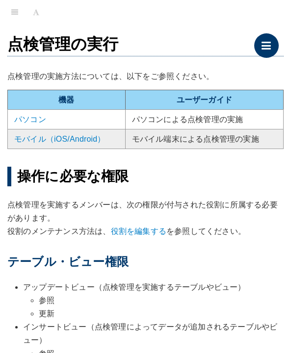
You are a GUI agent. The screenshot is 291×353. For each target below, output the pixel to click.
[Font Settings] (36, 12)
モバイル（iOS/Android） (60, 139)
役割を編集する (138, 231)
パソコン (30, 119)
